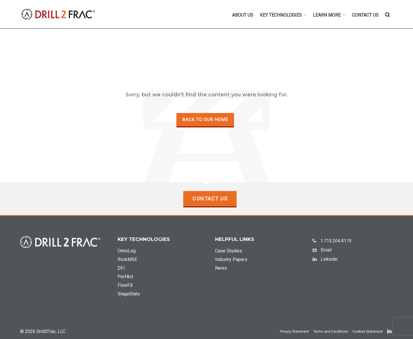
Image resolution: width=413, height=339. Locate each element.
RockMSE (127, 259)
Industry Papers (231, 259)
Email (322, 250)
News (221, 268)
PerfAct (125, 276)
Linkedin (325, 259)
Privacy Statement (294, 332)
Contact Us (209, 199)
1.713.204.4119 (332, 240)
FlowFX (125, 285)
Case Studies (228, 251)
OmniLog (127, 251)
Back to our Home (205, 119)
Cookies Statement (367, 332)
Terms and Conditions (330, 332)
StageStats (129, 294)
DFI (121, 268)
